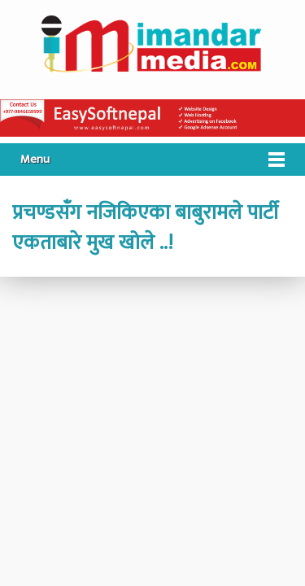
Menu (35, 159)
